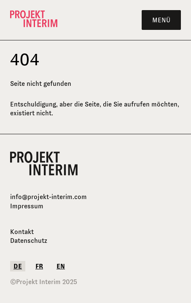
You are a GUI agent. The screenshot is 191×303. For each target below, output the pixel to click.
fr (39, 266)
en (60, 266)
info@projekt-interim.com (48, 196)
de (17, 266)
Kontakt (22, 231)
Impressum (26, 206)
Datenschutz (28, 240)
